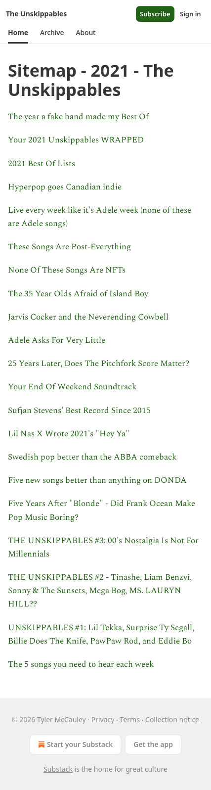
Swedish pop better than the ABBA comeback (92, 457)
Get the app (153, 744)
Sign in (190, 13)
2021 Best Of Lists (41, 163)
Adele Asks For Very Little (56, 340)
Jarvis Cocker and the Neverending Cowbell (88, 317)
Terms (130, 719)
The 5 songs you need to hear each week (81, 664)
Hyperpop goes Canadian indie (65, 187)
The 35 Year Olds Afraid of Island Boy (78, 293)
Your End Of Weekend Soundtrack (72, 386)
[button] (18, 33)
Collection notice (172, 719)
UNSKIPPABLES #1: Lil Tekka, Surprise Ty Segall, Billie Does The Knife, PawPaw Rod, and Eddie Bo (101, 634)
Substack (58, 769)
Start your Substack (74, 744)
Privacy (103, 719)
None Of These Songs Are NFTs (67, 270)
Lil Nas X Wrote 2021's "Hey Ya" (68, 433)
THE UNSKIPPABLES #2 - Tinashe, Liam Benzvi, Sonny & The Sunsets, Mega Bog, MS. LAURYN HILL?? (100, 590)
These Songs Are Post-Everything (69, 246)
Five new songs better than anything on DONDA (97, 480)
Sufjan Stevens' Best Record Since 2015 (79, 410)
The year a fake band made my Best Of (78, 116)
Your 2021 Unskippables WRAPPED (76, 140)
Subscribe (155, 13)
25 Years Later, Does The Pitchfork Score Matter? (98, 363)
